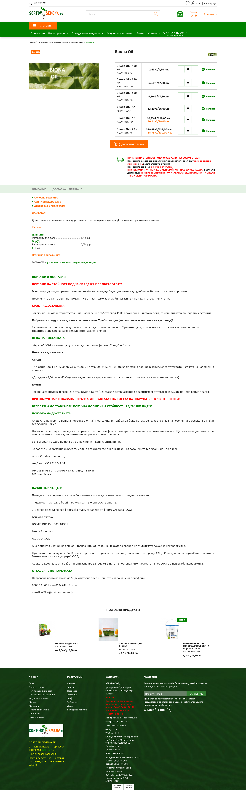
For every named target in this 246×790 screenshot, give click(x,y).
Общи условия (36, 671)
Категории (43, 25)
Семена (71, 667)
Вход (196, 3)
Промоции (37, 33)
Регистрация (210, 3)
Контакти (154, 33)
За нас (141, 33)
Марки (32, 686)
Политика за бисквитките (42, 678)
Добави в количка (134, 144)
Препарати (72, 674)
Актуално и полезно (120, 33)
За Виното (72, 686)
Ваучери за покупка (77, 693)
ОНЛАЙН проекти (175, 34)
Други (70, 689)
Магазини (34, 689)
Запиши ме (196, 677)
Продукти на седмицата (87, 33)
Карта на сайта (90, 782)
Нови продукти (58, 33)
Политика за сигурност (40, 674)
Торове (71, 671)
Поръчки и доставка (39, 693)
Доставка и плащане (67, 189)
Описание (39, 189)
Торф (69, 682)
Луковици (72, 678)
